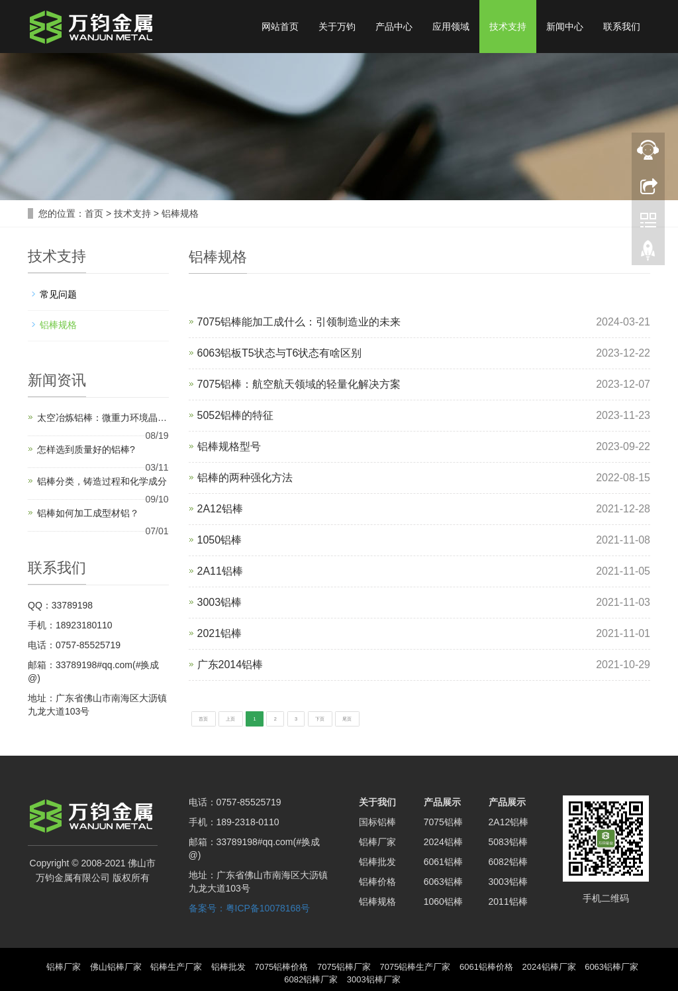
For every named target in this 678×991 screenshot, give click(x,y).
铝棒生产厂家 (176, 965)
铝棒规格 (180, 213)
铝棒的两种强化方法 (245, 477)
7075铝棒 (443, 820)
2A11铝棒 (220, 571)
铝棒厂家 (377, 840)
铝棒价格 (377, 880)
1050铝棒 (219, 540)
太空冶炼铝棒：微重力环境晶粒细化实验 (106, 417)
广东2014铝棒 (230, 664)
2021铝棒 (219, 633)
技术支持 (507, 26)
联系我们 (621, 26)
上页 (259, 717)
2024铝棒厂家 (549, 965)
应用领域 (450, 26)
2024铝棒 (443, 840)
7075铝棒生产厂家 (415, 965)
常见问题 (58, 294)
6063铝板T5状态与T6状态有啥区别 (279, 353)
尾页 (443, 717)
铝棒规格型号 (229, 446)
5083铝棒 (508, 840)
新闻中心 (564, 26)
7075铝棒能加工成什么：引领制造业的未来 (299, 321)
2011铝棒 (508, 900)
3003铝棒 (219, 602)
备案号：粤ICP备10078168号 (250, 907)
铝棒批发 (377, 860)
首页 (94, 213)
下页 (398, 717)
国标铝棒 (377, 820)
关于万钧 (337, 26)
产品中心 (393, 26)
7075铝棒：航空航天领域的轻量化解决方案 (299, 384)
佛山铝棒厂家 (116, 965)
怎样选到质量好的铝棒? (86, 449)
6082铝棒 (508, 860)
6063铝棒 (443, 880)
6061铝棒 (443, 860)
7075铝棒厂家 (344, 965)
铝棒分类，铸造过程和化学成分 (102, 481)
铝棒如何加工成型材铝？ (88, 513)
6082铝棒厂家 (311, 978)
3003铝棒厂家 (374, 978)
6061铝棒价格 (486, 965)
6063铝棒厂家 (611, 965)
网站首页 (280, 26)
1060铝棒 (443, 900)
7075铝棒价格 (281, 965)
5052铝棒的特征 (235, 415)
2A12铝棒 (220, 508)
